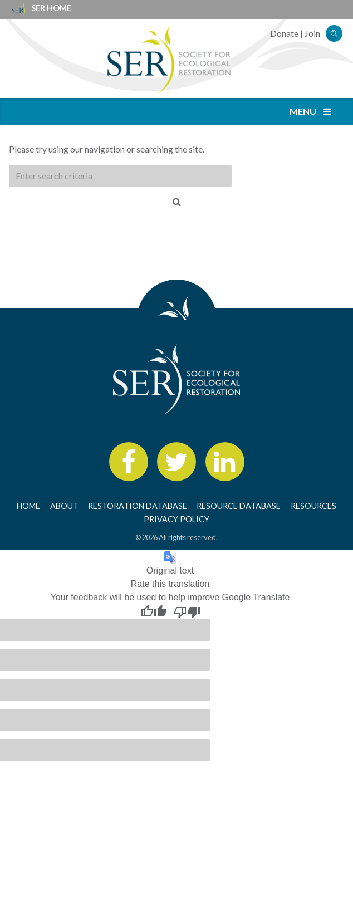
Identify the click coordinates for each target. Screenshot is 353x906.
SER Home (51, 8)
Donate (284, 33)
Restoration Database (137, 506)
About (64, 506)
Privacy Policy (176, 519)
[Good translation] (153, 611)
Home (28, 506)
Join (312, 33)
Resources (313, 506)
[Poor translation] (187, 611)
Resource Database (239, 506)
